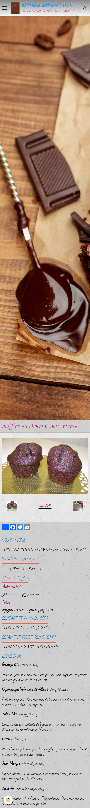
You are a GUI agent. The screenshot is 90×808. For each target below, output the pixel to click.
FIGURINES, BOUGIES (22, 568)
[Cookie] (8, 799)
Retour (45, 506)
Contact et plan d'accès (27, 628)
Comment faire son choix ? (31, 647)
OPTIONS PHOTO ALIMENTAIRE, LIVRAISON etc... (46, 550)
